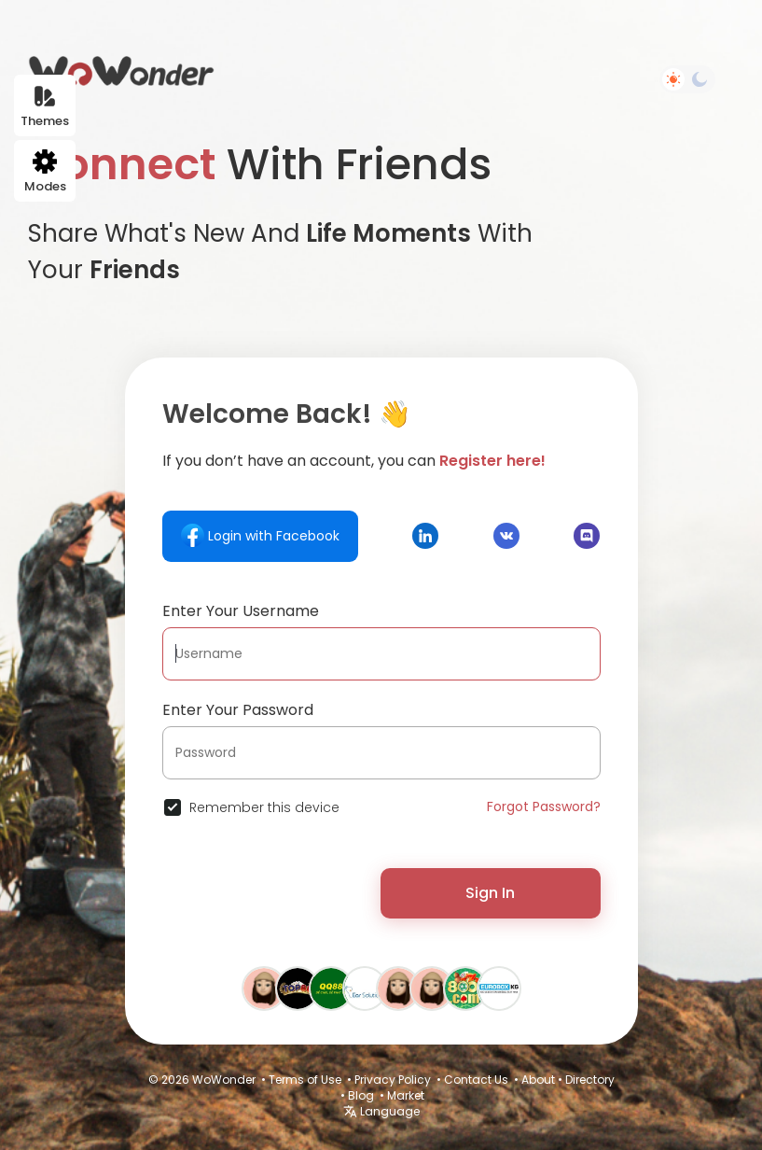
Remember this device (264, 807)
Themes (45, 107)
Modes (45, 172)
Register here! (492, 460)
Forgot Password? (544, 806)
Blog (361, 1095)
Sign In (490, 893)
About (538, 1079)
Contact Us (476, 1079)
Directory (590, 1079)
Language (381, 1111)
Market (405, 1095)
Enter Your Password (237, 710)
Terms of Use (305, 1079)
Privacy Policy (392, 1079)
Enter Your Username (240, 611)
